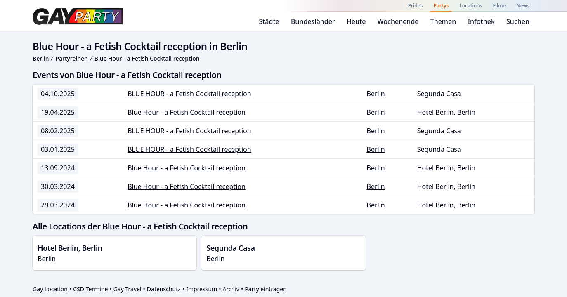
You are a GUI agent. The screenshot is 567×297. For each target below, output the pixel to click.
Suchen (517, 21)
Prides (415, 5)
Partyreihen (71, 58)
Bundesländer (313, 21)
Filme (499, 5)
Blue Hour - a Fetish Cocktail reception (147, 58)
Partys (441, 5)
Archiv (230, 289)
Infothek (481, 21)
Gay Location (50, 289)
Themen (443, 21)
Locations (470, 5)
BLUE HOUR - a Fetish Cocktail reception (189, 93)
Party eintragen (266, 289)
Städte (269, 21)
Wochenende (398, 21)
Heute (356, 21)
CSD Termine (90, 289)
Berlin (41, 58)
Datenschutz (164, 289)
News (523, 5)
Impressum (201, 289)
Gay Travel (127, 289)
